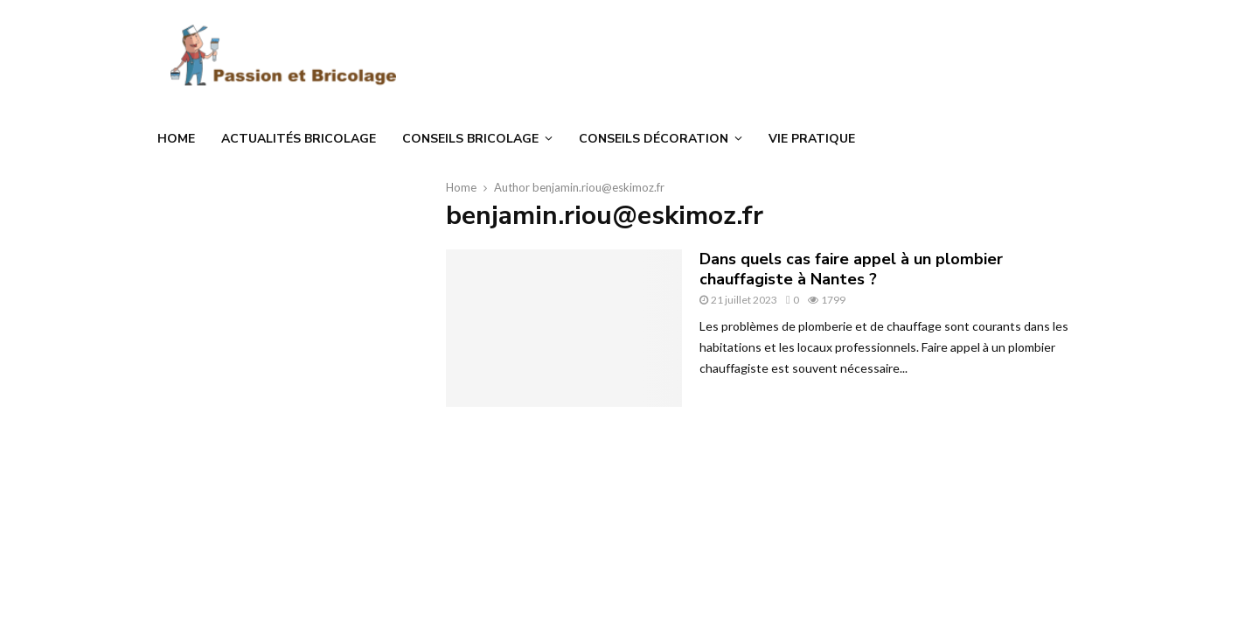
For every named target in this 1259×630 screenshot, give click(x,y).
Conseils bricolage (470, 138)
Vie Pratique (812, 138)
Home (176, 138)
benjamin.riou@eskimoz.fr (598, 187)
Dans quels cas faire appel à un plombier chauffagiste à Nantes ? (851, 269)
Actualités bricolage (298, 138)
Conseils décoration (653, 138)
